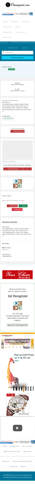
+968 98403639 (8, 118)
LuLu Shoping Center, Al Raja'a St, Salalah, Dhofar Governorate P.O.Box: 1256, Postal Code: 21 (16, 109)
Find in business (17, 58)
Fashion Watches (14, 90)
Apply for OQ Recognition (17, 325)
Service (23, 90)
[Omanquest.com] (17, 5)
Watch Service (15, 84)
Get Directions (13, 169)
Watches (21, 84)
